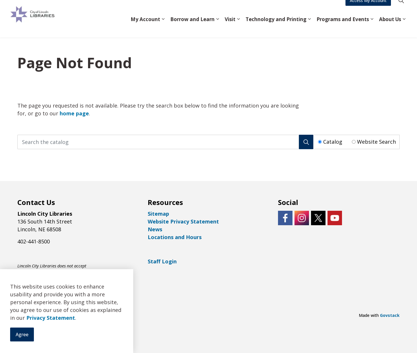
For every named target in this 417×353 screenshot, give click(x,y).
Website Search (376, 141)
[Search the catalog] (165, 142)
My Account (145, 28)
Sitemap (158, 213)
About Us (390, 28)
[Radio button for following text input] (320, 142)
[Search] (306, 142)
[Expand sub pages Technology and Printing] (309, 28)
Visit (230, 28)
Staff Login (162, 261)
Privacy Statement (50, 337)
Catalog (332, 141)
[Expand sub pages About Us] (404, 28)
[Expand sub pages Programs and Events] (372, 28)
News (155, 229)
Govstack (390, 315)
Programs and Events (343, 28)
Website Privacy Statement (183, 221)
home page (74, 113)
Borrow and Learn (192, 28)
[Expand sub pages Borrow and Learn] (217, 28)
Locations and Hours (175, 237)
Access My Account (368, 9)
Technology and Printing (276, 28)
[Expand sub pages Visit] (238, 28)
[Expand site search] (401, 9)
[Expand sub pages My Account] (163, 28)
